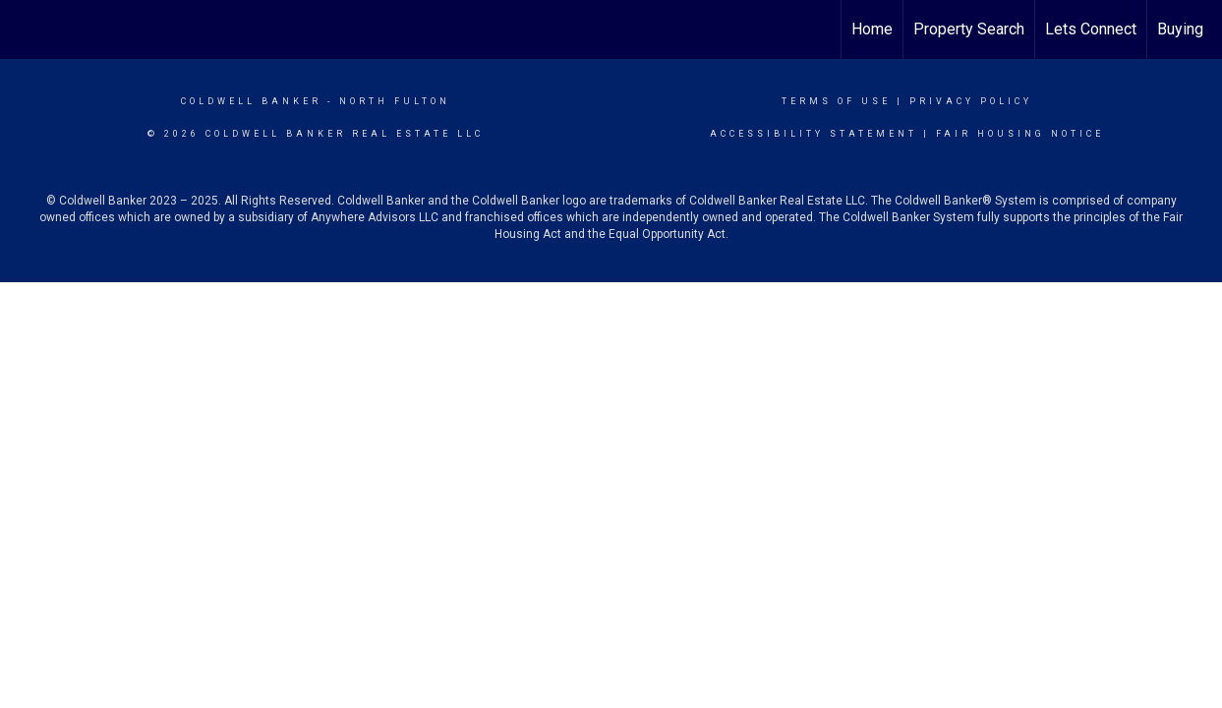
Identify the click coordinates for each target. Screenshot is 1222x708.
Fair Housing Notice (1020, 134)
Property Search (968, 29)
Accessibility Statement (813, 134)
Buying (1180, 29)
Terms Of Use (836, 101)
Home (872, 29)
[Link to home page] (25, 29)
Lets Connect (1090, 29)
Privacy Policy (970, 101)
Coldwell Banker (251, 101)
